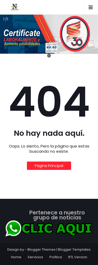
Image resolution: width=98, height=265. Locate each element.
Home (16, 257)
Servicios (35, 257)
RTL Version (77, 257)
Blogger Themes (41, 249)
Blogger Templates (74, 249)
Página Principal (49, 165)
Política (55, 257)
